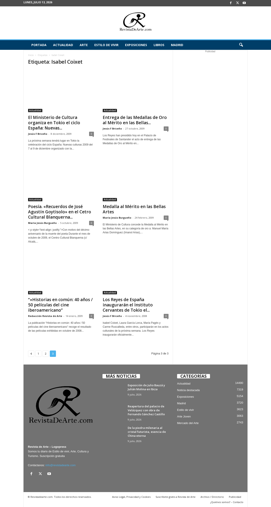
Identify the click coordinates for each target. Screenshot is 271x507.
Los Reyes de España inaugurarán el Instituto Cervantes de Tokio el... (128, 305)
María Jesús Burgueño (42, 223)
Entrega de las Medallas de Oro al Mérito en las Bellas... (135, 120)
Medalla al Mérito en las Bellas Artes (134, 209)
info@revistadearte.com (60, 465)
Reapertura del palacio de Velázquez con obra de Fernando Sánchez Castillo (146, 410)
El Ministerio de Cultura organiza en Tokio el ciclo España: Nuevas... (54, 123)
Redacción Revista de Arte (45, 316)
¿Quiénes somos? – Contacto (226, 502)
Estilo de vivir (106, 45)
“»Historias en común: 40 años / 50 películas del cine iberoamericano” (60, 305)
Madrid (177, 45)
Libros (159, 45)
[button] (241, 45)
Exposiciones (136, 45)
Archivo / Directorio (212, 496)
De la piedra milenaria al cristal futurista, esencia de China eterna (147, 432)
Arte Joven (184, 416)
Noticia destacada (188, 390)
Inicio (31, 55)
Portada (39, 45)
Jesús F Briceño (37, 133)
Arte (84, 45)
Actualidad (63, 45)
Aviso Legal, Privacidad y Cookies (131, 496)
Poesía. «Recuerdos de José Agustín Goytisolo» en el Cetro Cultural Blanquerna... (59, 212)
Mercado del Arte (188, 423)
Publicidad (235, 496)
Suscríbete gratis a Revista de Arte (176, 496)
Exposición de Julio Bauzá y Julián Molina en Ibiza (146, 387)
